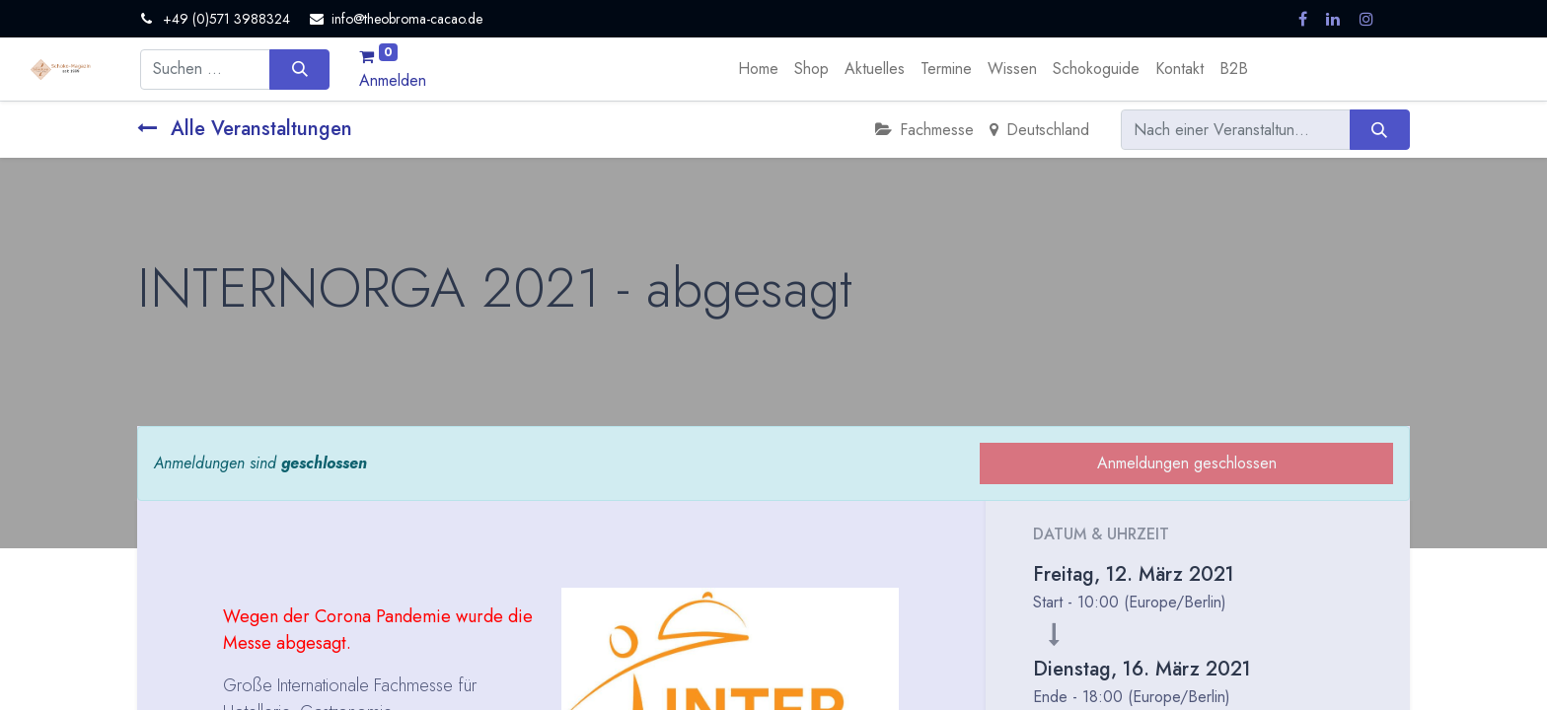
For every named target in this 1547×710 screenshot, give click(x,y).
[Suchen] (299, 69)
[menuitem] (758, 69)
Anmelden (392, 80)
